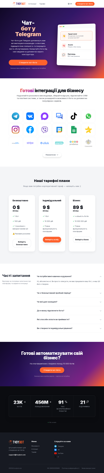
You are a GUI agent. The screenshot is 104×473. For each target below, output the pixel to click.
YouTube (58, 453)
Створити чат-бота (85, 4)
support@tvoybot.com (17, 455)
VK (57, 450)
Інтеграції (32, 4)
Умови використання (88, 468)
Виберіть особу (52, 240)
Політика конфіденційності (70, 468)
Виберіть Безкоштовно (22, 243)
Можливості (35, 446)
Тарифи (42, 4)
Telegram (59, 446)
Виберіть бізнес (82, 240)
